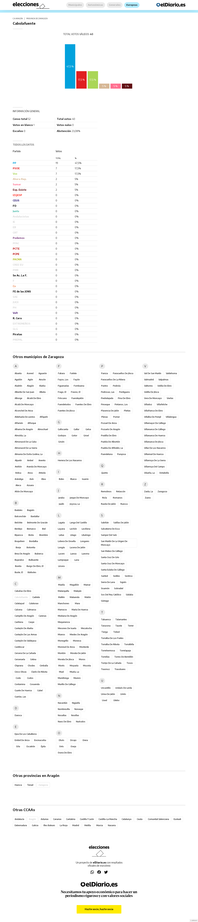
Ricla (104, 497)
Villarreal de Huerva (153, 454)
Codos (30, 678)
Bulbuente (33, 560)
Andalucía (19, 819)
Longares (84, 541)
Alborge (18, 398)
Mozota (87, 665)
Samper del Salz (109, 535)
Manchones (63, 603)
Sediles (116, 576)
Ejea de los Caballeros (26, 734)
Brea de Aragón (22, 553)
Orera (85, 740)
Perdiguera (124, 392)
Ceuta (139, 819)
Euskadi (177, 819)
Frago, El (62, 392)
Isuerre (85, 479)
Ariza (30, 473)
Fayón (77, 379)
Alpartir (18, 460)
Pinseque (105, 404)
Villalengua (171, 417)
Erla (18, 746)
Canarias (57, 819)
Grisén (61, 441)
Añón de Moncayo (24, 491)
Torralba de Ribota (110, 644)
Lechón (73, 528)
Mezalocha (86, 628)
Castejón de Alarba (24, 628)
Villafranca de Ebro (153, 410)
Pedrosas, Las (107, 392)
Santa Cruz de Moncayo (112, 563)
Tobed (116, 632)
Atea (43, 479)
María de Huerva (80, 609)
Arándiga (19, 479)
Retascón (120, 491)
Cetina (33, 659)
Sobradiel (118, 588)
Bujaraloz (19, 560)
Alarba (42, 385)
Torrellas (105, 656)
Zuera (148, 497)
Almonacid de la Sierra (26, 448)
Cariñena (19, 622)
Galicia (35, 825)
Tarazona (105, 625)
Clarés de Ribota (39, 672)
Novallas (62, 715)
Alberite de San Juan (24, 392)
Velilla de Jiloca (151, 392)
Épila (43, 746)
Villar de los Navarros (155, 448)
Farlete (73, 373)
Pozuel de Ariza (109, 423)
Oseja (73, 746)
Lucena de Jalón (77, 547)
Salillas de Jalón (121, 522)
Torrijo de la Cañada (111, 663)
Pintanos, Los (121, 404)
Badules (18, 510)
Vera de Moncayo (153, 398)
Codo (18, 678)
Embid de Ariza (22, 740)
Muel (61, 672)
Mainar (87, 584)
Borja (18, 547)
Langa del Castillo (78, 522)
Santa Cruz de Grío (110, 557)
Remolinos (106, 491)
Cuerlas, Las (20, 696)
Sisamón (105, 588)
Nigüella (76, 703)
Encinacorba (40, 740)
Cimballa (44, 665)
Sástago (105, 601)
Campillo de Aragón (24, 616)
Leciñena (86, 528)
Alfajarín (44, 417)
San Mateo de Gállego (112, 551)
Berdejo (18, 528)
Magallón (74, 584)
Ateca (18, 485)
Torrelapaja (125, 650)
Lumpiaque (63, 560)
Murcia (99, 825)
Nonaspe (78, 709)
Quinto (104, 473)
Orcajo (73, 740)
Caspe (31, 622)
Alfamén (19, 423)
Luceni (61, 553)
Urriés (123, 694)
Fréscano (62, 398)
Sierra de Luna (108, 582)
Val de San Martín (152, 373)
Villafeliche (162, 404)
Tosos (130, 663)
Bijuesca (19, 535)
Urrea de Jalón (108, 694)
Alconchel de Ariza (24, 410)
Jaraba (61, 497)
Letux (61, 535)
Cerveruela (20, 659)
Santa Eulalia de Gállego (113, 569)
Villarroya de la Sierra (155, 460)
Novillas (75, 715)
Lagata (61, 522)
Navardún (62, 703)
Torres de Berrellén (123, 656)
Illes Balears (49, 825)
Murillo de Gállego (67, 684)
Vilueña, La (149, 473)
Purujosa (121, 454)
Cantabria (70, 819)
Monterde (84, 647)
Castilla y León (87, 819)
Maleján (77, 591)
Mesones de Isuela (67, 628)
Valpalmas (163, 379)
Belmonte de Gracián (37, 522)
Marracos (62, 609)
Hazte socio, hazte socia (99, 909)
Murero (77, 678)
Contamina (20, 684)
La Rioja (63, 825)
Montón (62, 653)
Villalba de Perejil (152, 417)
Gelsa (88, 429)
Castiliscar (19, 647)
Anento (42, 460)
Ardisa (18, 473)
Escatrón (31, 746)
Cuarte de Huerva (23, 690)
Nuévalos (80, 721)
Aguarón (42, 373)
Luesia (73, 553)
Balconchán (20, 516)
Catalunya (126, 819)
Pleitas (127, 410)
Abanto (18, 373)
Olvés (61, 740)
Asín (32, 479)
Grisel (86, 435)
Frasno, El (75, 392)
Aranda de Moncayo (37, 466)
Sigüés (123, 582)
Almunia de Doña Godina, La (28, 454)
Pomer (116, 417)
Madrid (75, 825)
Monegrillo (63, 640)
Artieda (42, 473)
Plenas (104, 417)
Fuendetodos (64, 404)
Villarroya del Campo (154, 466)
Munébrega (63, 678)
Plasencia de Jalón (110, 410)
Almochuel (43, 429)
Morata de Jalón (78, 653)
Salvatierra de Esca (110, 528)
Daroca (18, 715)
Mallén (61, 597)
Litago (73, 535)
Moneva (77, 640)
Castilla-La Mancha (108, 819)
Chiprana (19, 665)
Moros (82, 659)
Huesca (18, 785)
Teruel (30, 785)
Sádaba (129, 594)
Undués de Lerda (123, 688)
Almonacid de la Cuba (25, 441)
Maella (61, 584)
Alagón (30, 385)
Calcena (18, 609)
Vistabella (164, 473)
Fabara (61, 373)
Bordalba (33, 541)
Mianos (61, 634)
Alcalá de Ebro (34, 398)
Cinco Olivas (21, 672)
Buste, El (19, 572)
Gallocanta (63, 429)
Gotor (74, 435)
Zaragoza (162, 491)
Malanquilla (63, 591)
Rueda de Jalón (108, 504)
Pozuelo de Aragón (110, 429)
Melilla (87, 825)
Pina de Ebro (124, 398)
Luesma (85, 553)
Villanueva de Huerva (154, 435)
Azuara (30, 485)
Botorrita (31, 547)
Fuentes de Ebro (83, 404)
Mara (77, 603)
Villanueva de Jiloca (153, 441)
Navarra (112, 825)
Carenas (42, 616)
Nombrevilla (64, 709)
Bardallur (35, 516)
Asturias (45, 819)
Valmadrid (149, 379)
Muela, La (74, 672)
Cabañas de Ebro (23, 591)
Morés (61, 665)
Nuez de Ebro (64, 721)
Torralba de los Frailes (112, 638)
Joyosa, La (75, 504)
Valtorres (148, 385)
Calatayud (19, 603)
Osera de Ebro (65, 752)
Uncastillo (106, 688)
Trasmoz (105, 669)
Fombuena (79, 385)
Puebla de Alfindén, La (112, 448)
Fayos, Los (63, 379)
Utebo (116, 700)
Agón (30, 379)
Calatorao (33, 603)
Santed (104, 576)
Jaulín (61, 504)
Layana (61, 528)
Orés (61, 746)
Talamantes (121, 619)
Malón (88, 597)
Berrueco (31, 528)
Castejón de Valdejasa (25, 640)
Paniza (104, 373)
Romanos (117, 497)
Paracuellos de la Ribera (113, 379)
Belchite (18, 522)
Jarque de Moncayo (79, 497)
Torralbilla (129, 644)
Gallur (76, 429)
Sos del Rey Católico (111, 594)
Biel (44, 528)
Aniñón (18, 466)
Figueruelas (63, 385)
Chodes (31, 665)
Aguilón (18, 379)
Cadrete (36, 597)
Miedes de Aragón (79, 634)
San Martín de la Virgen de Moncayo (114, 543)
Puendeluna (107, 454)
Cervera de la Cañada (25, 653)
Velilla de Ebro (164, 385)
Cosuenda (35, 684)
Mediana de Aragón (67, 616)
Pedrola (116, 385)
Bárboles (32, 572)
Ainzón (42, 379)
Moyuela (74, 665)
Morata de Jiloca (66, 659)
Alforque (32, 423)
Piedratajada (107, 398)
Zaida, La (148, 491)
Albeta (42, 392)
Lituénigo (86, 535)
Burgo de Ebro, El (35, 566)
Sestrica (128, 576)
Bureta (18, 566)
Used (104, 700)
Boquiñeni (20, 541)
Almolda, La (20, 435)
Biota (31, 535)
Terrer (131, 625)
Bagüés (30, 510)
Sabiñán (105, 522)
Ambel (30, 460)
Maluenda (74, 597)
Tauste (118, 625)
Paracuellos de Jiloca (123, 373)
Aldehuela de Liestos (25, 417)
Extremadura (21, 825)
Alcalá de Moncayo (24, 404)
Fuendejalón (77, 398)
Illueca (73, 479)
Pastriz (104, 385)
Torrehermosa (108, 650)
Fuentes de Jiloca (66, 410)
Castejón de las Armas (26, 634)
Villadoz (148, 404)
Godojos (62, 435)
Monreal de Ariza (66, 647)
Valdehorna (171, 373)
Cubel (40, 690)
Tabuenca (106, 619)
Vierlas (170, 398)
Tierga (104, 632)
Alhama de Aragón (24, 429)
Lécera (61, 566)
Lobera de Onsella (67, 541)
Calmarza (31, 609)
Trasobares (119, 669)
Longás (61, 547)
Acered (30, 373)
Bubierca (39, 553)
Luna (76, 560)
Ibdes (61, 479)
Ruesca (124, 504)
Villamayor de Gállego (155, 423)
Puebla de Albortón (110, 441)
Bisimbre (43, 535)
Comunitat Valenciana (158, 819)
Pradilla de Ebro (109, 435)
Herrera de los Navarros (70, 460)
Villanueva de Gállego (155, 429)
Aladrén (18, 385)
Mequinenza (64, 622)
